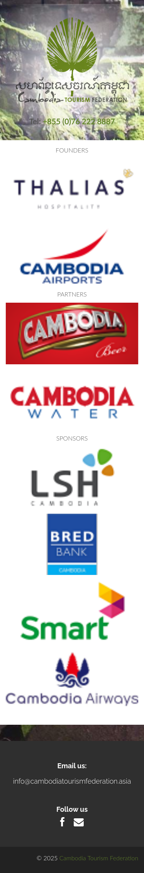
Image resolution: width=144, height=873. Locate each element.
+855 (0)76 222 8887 (79, 121)
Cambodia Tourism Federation (99, 857)
